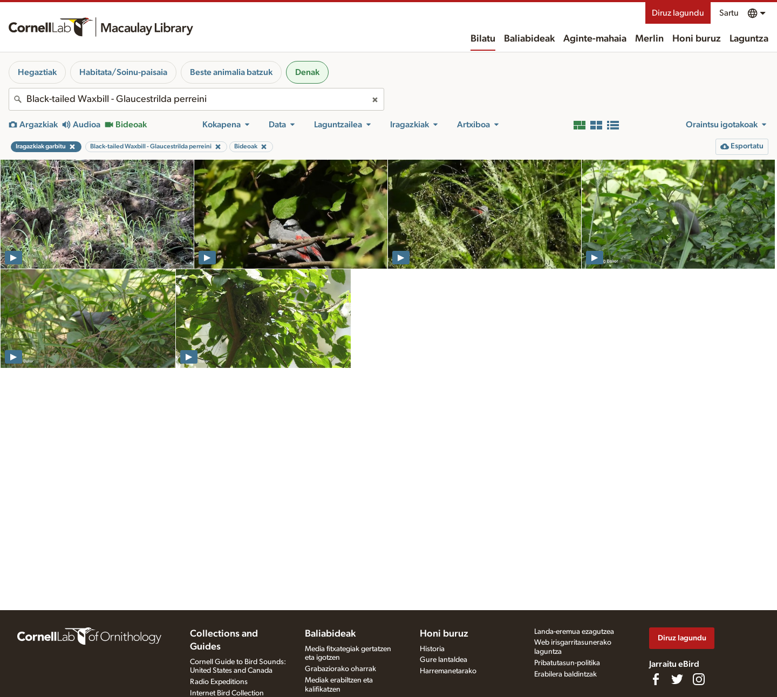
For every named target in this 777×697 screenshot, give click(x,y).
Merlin (649, 39)
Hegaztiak (37, 72)
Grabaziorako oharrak (340, 669)
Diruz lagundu (678, 13)
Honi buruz (696, 39)
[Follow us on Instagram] (698, 679)
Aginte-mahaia (594, 39)
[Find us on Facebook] (655, 679)
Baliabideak (529, 39)
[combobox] (196, 99)
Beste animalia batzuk (231, 72)
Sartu (729, 13)
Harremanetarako (448, 671)
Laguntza (749, 39)
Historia (432, 649)
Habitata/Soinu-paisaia (123, 72)
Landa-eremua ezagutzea (574, 632)
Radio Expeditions (219, 682)
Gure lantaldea (443, 660)
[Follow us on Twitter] (677, 679)
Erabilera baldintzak (565, 674)
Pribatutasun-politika (567, 663)
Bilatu (483, 39)
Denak (307, 72)
